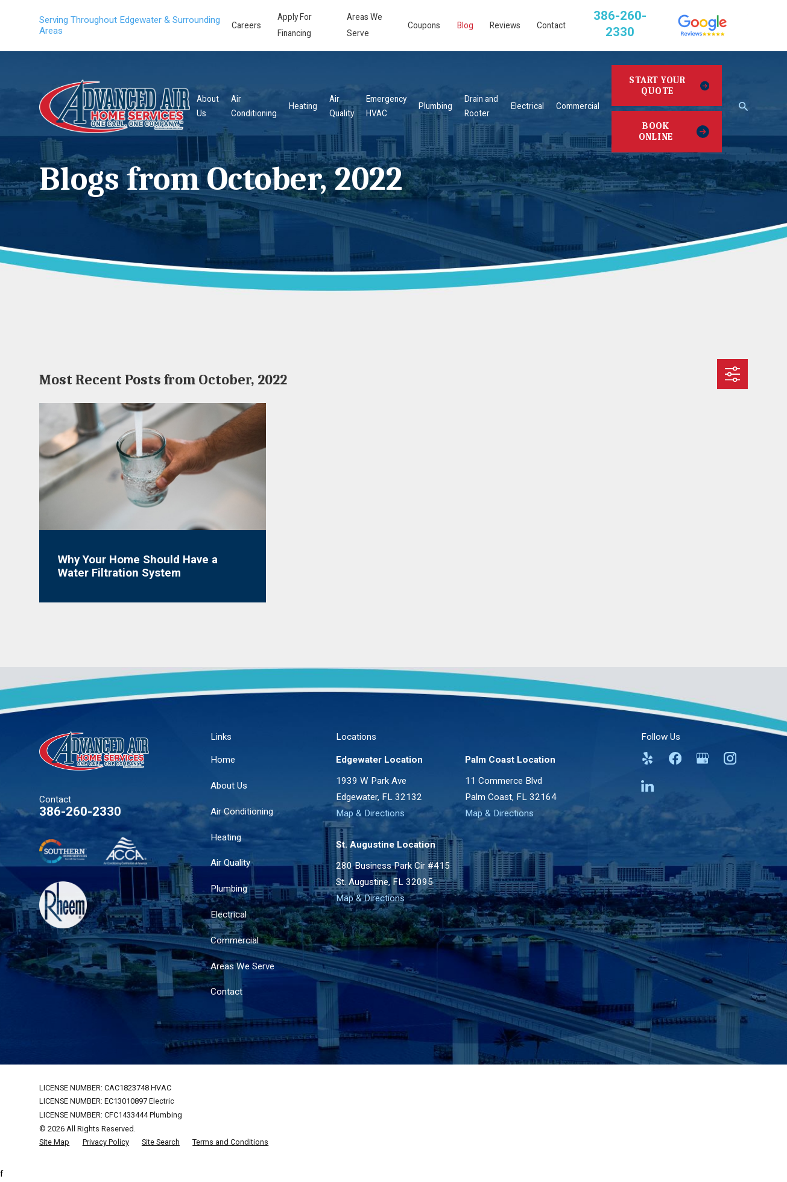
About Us (228, 785)
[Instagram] (730, 758)
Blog (465, 25)
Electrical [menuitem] (527, 106)
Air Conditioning (241, 811)
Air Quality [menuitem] (341, 106)
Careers (246, 25)
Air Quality (230, 862)
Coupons (424, 25)
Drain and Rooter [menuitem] (481, 106)
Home (222, 759)
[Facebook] (675, 758)
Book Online (674, 131)
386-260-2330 (80, 811)
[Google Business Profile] (702, 758)
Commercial (234, 940)
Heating (225, 837)
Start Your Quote (669, 85)
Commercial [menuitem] (577, 106)
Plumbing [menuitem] (435, 106)
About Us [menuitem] (208, 106)
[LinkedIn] (647, 786)
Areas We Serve (242, 966)
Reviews (505, 25)
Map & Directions (370, 813)
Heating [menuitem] (303, 106)
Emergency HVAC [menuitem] (386, 106)
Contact (551, 25)
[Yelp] (647, 758)
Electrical (228, 914)
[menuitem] (54, 1142)
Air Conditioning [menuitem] (254, 106)
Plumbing (228, 888)
